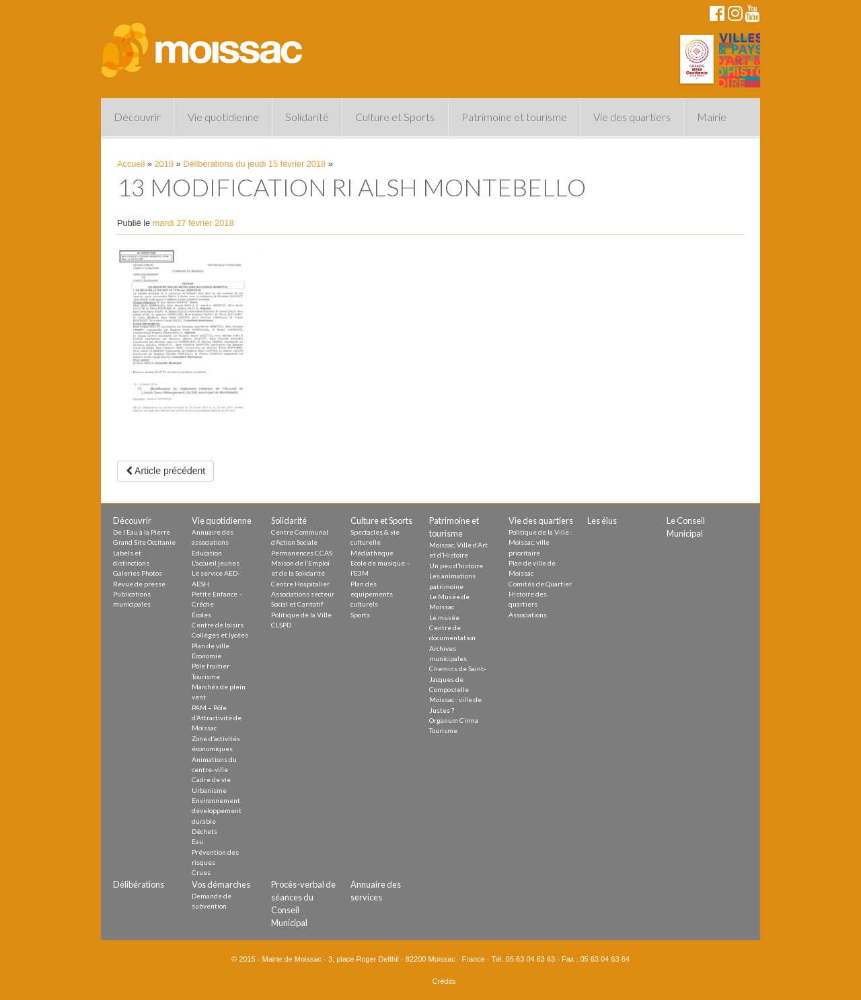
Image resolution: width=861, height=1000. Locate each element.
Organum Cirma (453, 720)
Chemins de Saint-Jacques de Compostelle (457, 678)
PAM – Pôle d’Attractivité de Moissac (216, 717)
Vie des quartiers (632, 116)
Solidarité (307, 116)
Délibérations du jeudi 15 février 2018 (254, 164)
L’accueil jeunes (215, 563)
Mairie (711, 116)
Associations (528, 615)
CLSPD (281, 625)
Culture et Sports (395, 116)
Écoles (201, 615)
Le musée (444, 617)
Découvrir (137, 116)
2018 (164, 164)
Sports (360, 615)
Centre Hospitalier (300, 584)
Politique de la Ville (301, 615)
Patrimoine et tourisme (514, 116)
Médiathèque (372, 553)
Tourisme (206, 676)
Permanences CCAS (301, 553)
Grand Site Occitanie (144, 542)
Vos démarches (221, 884)
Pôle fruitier (210, 666)
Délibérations (138, 884)
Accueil (131, 164)
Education (207, 553)
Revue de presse (139, 584)
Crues (201, 872)
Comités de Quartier (540, 584)
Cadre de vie (211, 779)
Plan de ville (210, 646)
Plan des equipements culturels (371, 594)
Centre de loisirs (218, 625)
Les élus (602, 520)
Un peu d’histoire (456, 566)
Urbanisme (209, 790)
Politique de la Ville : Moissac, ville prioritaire (540, 542)
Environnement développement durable (216, 810)
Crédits (444, 981)
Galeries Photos (137, 573)
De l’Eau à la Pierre (141, 532)
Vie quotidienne (223, 116)
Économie (206, 656)
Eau (197, 841)
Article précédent (165, 470)
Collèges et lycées (220, 635)
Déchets (204, 831)
